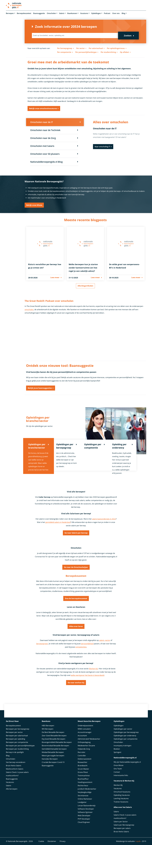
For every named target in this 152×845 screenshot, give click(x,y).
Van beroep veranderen (15, 762)
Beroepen (10, 13)
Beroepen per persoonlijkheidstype (20, 745)
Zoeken (128, 35)
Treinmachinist (84, 775)
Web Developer (84, 815)
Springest (117, 752)
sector (107, 640)
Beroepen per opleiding (15, 739)
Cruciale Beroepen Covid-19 (53, 762)
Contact (117, 772)
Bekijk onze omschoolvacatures (43, 108)
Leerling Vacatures (121, 798)
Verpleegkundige (84, 792)
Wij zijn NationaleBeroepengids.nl (127, 762)
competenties (81, 647)
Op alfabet (124, 52)
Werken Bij (118, 785)
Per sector (80, 48)
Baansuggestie (39, 13)
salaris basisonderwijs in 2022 (104, 519)
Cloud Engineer (84, 822)
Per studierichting (108, 52)
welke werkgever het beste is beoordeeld (87, 675)
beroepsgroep (42, 643)
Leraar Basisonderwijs (86, 805)
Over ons (116, 13)
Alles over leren (76, 626)
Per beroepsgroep (64, 48)
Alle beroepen (11, 789)
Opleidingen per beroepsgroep (126, 732)
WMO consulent (84, 729)
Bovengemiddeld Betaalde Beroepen (57, 742)
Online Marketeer (85, 799)
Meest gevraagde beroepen (53, 755)
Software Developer (86, 809)
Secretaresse (83, 795)
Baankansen (72, 13)
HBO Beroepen (48, 725)
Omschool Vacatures (122, 792)
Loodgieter (82, 802)
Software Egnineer (85, 812)
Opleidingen (96, 13)
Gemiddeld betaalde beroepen (54, 749)
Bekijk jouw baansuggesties (40, 388)
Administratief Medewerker (89, 739)
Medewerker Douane (86, 745)
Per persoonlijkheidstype (86, 52)
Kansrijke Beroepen (50, 759)
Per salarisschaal (96, 48)
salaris (101, 640)
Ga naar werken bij (76, 682)
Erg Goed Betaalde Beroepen (53, 739)
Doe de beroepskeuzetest (76, 598)
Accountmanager (85, 732)
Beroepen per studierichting (17, 749)
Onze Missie (118, 765)
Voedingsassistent (85, 782)
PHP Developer (84, 819)
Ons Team (118, 768)
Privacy (62, 841)
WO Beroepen (47, 729)
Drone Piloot (83, 772)
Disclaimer (52, 841)
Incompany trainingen (122, 745)
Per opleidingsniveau (116, 48)
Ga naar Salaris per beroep (76, 533)
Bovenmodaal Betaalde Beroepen (55, 745)
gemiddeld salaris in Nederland (57, 522)
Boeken (117, 749)
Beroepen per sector (14, 732)
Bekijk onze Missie (34, 205)
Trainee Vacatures (121, 802)
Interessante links (121, 775)
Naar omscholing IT (102, 146)
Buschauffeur (83, 779)
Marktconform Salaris (14, 769)
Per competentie (64, 52)
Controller (82, 755)
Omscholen (51, 13)
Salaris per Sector (121, 821)
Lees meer (54, 277)
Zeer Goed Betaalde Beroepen (54, 735)
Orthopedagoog (84, 742)
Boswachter (82, 762)
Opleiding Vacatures (122, 795)
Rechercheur (83, 785)
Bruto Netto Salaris (13, 765)
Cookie (41, 841)
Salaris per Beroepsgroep (124, 825)
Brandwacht (82, 765)
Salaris (61, 13)
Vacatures (84, 13)
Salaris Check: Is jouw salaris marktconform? (17, 774)
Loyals (138, 841)
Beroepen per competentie (17, 742)
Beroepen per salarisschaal (17, 735)
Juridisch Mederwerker (87, 789)
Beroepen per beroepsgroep (17, 729)
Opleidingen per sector (123, 729)
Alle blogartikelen (85, 286)
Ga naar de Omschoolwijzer (76, 567)
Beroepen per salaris (122, 828)
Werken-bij (93, 668)
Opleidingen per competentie (125, 739)
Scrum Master (83, 769)
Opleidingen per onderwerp (125, 735)
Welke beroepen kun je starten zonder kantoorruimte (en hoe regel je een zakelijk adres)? (83, 267)
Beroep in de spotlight (15, 752)
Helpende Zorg (84, 749)
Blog (123, 13)
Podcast (107, 13)
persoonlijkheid (87, 643)
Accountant (82, 735)
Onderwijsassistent (85, 725)
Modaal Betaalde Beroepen (53, 752)
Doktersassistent (84, 759)
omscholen (29, 309)
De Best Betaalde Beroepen (53, 732)
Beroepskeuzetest (24, 13)
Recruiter (81, 752)
